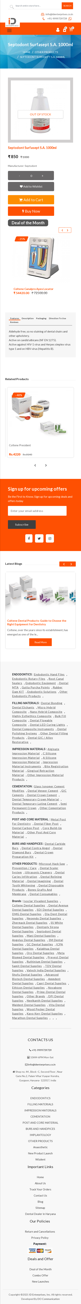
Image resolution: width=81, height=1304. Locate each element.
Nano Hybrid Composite (46, 711)
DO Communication (49, 1298)
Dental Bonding (51, 703)
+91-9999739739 (54, 18)
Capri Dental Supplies (51, 983)
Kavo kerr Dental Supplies (45, 1013)
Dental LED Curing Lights (47, 724)
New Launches (40, 1281)
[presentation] (62, 230)
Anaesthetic (40, 1147)
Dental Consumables (44, 894)
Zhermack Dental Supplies (29, 922)
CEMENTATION (40, 1116)
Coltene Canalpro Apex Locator (33, 288)
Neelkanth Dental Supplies (45, 1000)
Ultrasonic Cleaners (38, 872)
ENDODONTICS (40, 1098)
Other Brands (36, 996)
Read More (40, 642)
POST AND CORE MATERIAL (40, 1122)
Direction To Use (57, 318)
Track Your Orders (40, 1189)
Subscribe (22, 524)
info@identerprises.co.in (57, 14)
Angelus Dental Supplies (28, 940)
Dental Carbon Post (25, 828)
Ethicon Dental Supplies (28, 987)
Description (28, 318)
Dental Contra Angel (36, 848)
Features (14, 318)
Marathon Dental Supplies (30, 1017)
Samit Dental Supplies (27, 966)
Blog (40, 1201)
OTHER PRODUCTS (46, 52)
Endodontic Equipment (40, 683)
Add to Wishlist (31, 186)
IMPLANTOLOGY (40, 1134)
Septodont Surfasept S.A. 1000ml (42, 56)
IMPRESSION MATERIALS (40, 1110)
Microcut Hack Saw (52, 863)
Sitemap (40, 1207)
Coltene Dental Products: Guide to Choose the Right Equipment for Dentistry (36, 622)
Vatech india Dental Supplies (46, 970)
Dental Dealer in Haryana (40, 1213)
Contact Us (40, 1195)
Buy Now (31, 211)
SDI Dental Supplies (50, 909)
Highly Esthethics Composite (32, 716)
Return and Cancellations (40, 1231)
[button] (40, 110)
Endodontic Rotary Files (28, 678)
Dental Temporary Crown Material (35, 799)
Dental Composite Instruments (33, 729)
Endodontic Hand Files (49, 674)
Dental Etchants (23, 707)
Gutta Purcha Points (36, 687)
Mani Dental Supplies (41, 935)
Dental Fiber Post (46, 823)
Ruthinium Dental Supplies (45, 961)
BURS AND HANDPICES (40, 1128)
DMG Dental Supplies (26, 914)
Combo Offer (40, 1275)
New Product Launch (40, 1153)
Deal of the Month (40, 1269)
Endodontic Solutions (41, 691)
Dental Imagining (39, 881)
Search (67, 5)
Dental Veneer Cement (43, 790)
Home (26, 52)
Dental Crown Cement (42, 795)
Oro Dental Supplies (40, 953)
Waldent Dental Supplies (29, 1004)
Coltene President (20, 445)
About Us (40, 1183)
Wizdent (40, 1159)
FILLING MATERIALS (40, 1104)
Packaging (41, 318)
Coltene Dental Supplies (28, 905)
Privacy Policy (40, 1237)
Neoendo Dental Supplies (44, 918)
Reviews (14, 322)
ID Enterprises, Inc (39, 1294)
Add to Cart (31, 199)
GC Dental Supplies (40, 944)
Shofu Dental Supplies (27, 974)
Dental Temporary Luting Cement (34, 803)
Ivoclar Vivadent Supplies (40, 901)
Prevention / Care (24, 868)
